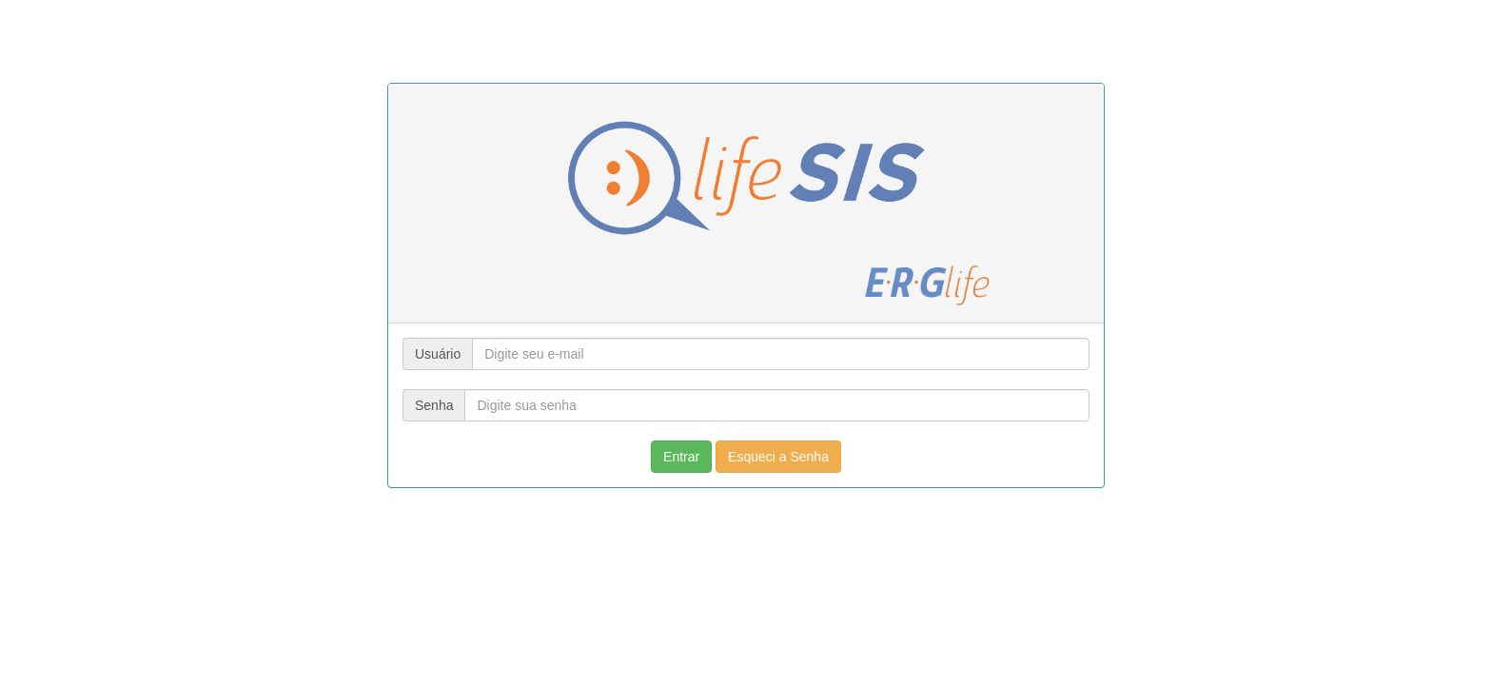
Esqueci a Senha (778, 456)
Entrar (681, 456)
